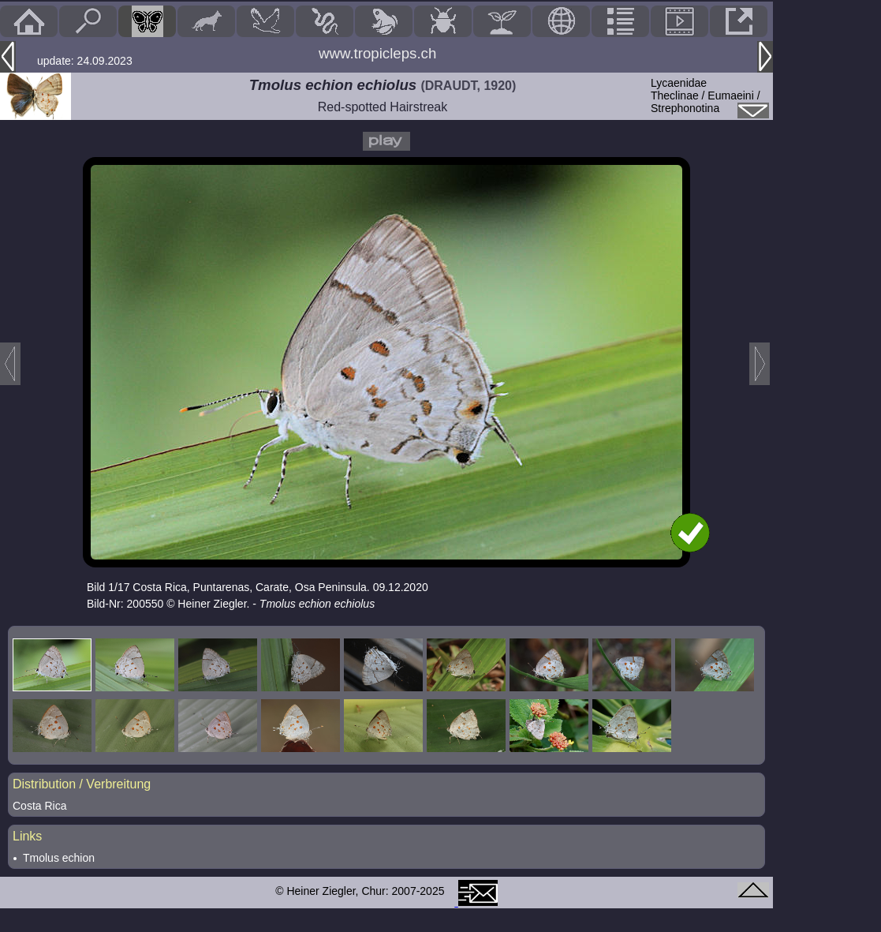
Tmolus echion (59, 858)
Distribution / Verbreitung (82, 784)
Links (27, 836)
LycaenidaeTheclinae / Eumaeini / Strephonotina (705, 95)
